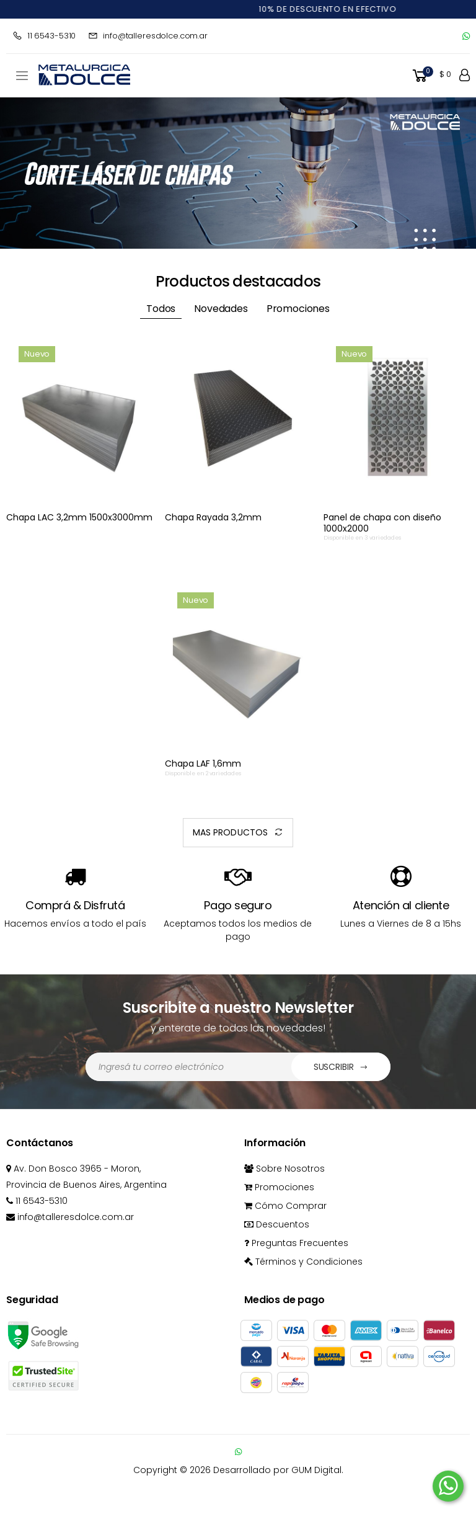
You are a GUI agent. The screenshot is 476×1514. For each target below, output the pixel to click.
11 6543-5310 (44, 36)
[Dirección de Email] (189, 1067)
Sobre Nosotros (284, 1168)
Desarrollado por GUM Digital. (278, 1470)
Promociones (279, 1187)
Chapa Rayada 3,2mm (213, 517)
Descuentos (276, 1224)
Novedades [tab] (221, 308)
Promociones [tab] (298, 308)
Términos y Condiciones (303, 1261)
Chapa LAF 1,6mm (203, 763)
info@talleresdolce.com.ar (148, 36)
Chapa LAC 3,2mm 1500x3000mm (79, 517)
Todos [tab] (160, 308)
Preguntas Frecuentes (296, 1243)
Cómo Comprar (285, 1206)
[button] (430, 76)
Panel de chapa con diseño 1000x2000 (382, 523)
